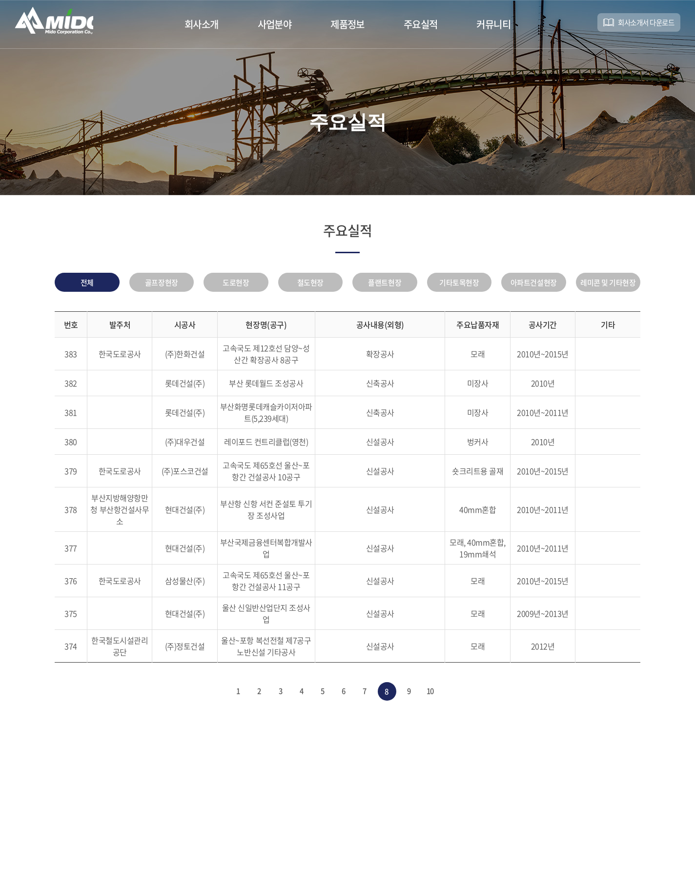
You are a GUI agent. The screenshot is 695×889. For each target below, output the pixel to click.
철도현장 (310, 284)
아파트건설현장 (533, 284)
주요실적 (421, 24)
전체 (87, 284)
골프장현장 (161, 284)
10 (437, 695)
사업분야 (275, 24)
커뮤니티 (493, 24)
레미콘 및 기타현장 (608, 284)
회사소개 (201, 24)
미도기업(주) (61, 24)
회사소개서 (640, 24)
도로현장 (236, 284)
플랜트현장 (385, 284)
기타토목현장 (459, 284)
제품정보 (347, 24)
